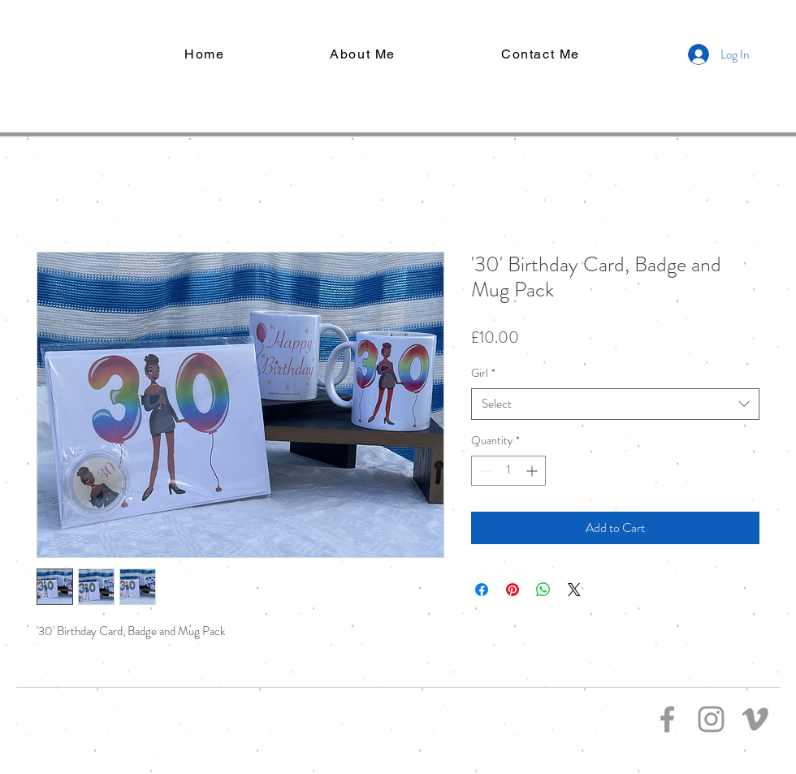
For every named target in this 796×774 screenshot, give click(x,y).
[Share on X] (574, 589)
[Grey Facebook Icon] (667, 719)
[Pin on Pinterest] (512, 589)
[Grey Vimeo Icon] (755, 719)
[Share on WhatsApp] (543, 589)
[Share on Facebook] (481, 589)
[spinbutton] (508, 470)
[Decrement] (484, 470)
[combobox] (615, 404)
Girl (483, 373)
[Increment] (533, 470)
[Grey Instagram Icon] (711, 719)
